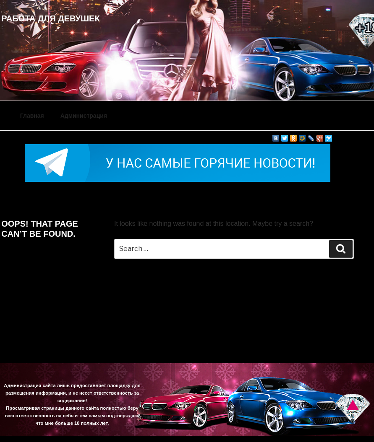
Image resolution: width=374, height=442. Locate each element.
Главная (32, 115)
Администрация (83, 115)
